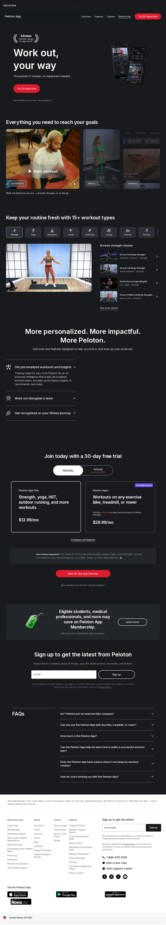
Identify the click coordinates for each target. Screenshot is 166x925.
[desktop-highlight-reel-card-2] (101, 161)
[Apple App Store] (30, 886)
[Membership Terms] (49, 917)
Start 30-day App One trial (83, 563)
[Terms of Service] (28, 917)
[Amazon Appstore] (128, 886)
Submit (153, 817)
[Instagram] (111, 867)
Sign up (116, 672)
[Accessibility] (99, 917)
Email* (37, 671)
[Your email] (123, 818)
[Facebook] (104, 867)
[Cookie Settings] (82, 917)
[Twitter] (118, 867)
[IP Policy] (66, 917)
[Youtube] (125, 867)
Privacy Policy (104, 684)
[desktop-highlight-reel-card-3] (141, 161)
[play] (74, 186)
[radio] (98, 461)
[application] (153, 918)
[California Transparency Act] (122, 917)
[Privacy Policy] (9, 917)
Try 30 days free (147, 16)
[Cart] (159, 5)
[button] (40, 365)
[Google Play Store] (79, 886)
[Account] (151, 5)
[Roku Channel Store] (33, 894)
